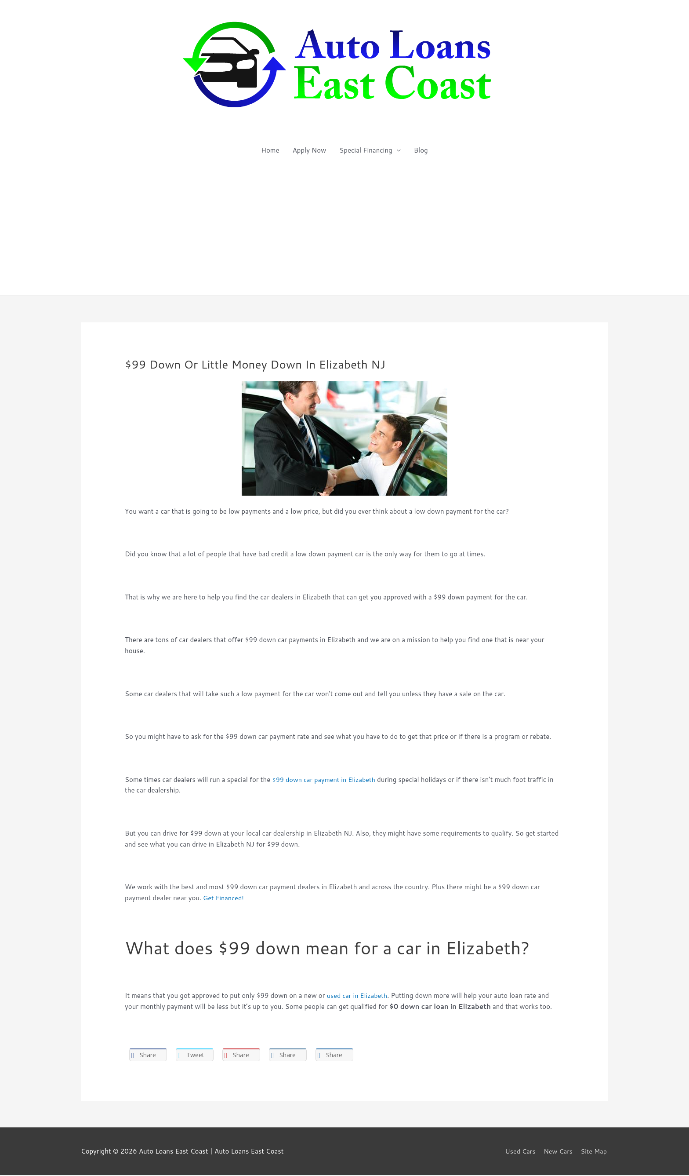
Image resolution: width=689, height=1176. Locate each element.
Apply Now (309, 150)
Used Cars (518, 1152)
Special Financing (365, 150)
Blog (421, 150)
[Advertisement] (344, 229)
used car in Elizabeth (358, 995)
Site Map (594, 1152)
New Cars (558, 1152)
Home (270, 150)
